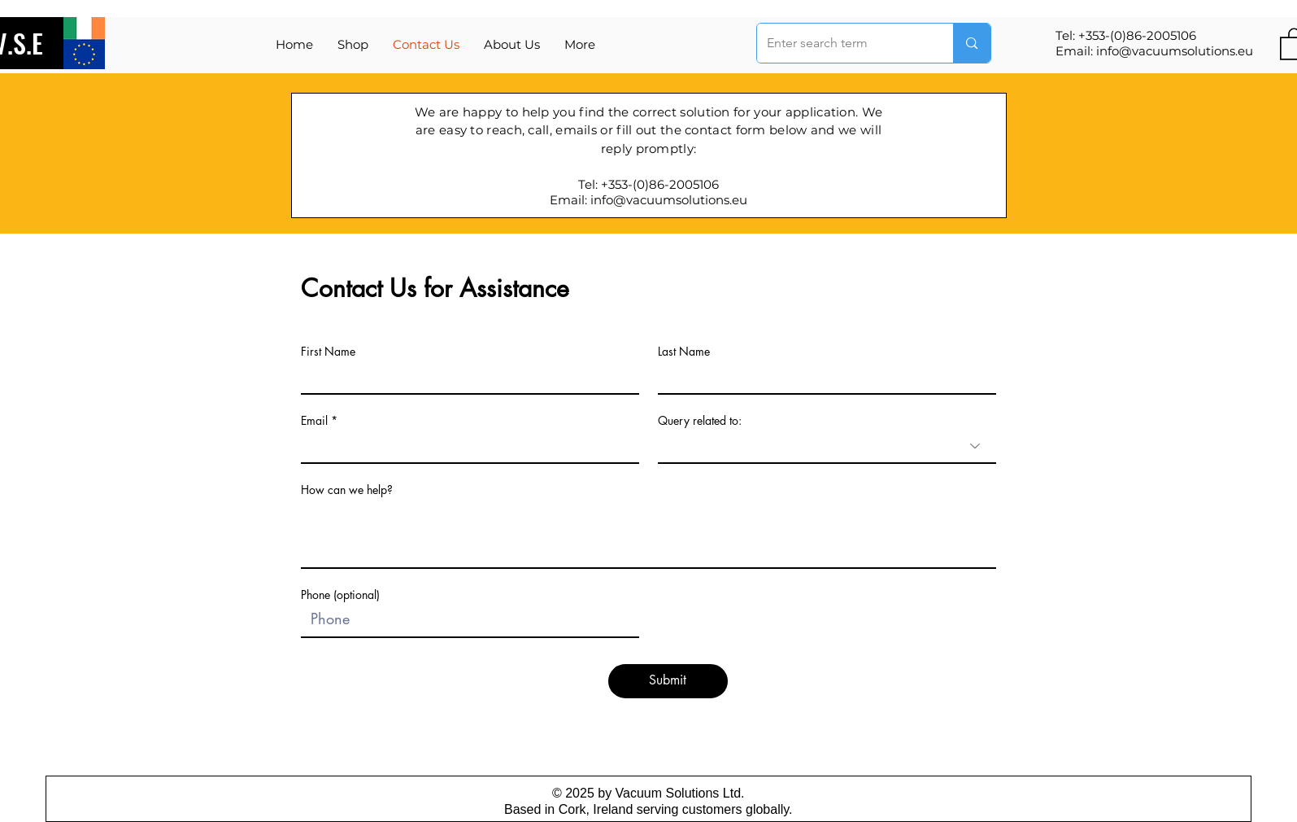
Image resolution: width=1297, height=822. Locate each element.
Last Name (684, 351)
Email (314, 420)
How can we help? (347, 490)
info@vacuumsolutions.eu (1174, 51)
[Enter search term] (843, 43)
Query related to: (700, 420)
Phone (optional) (340, 595)
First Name (328, 351)
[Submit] (668, 681)
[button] (579, 44)
